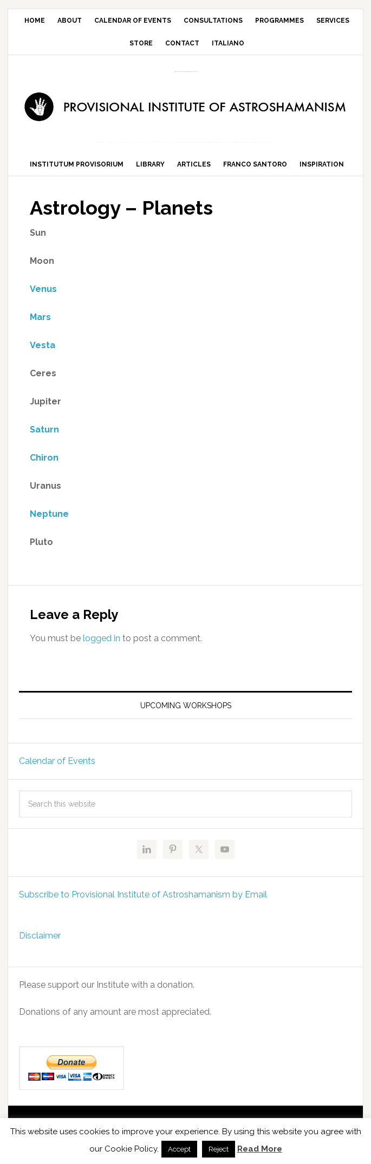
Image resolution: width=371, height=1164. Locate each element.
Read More (259, 1149)
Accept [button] (179, 1149)
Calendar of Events (57, 772)
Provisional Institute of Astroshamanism (185, 71)
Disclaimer (40, 946)
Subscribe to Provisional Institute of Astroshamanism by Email (143, 905)
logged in (101, 648)
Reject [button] (219, 1149)
